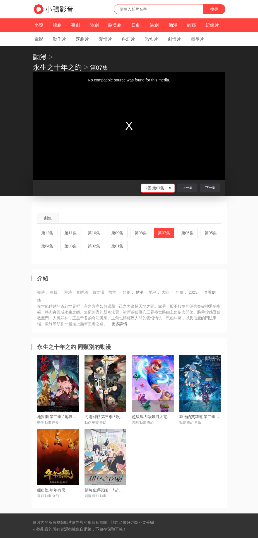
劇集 (48, 218)
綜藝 (191, 25)
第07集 (164, 233)
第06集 (187, 233)
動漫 (172, 25)
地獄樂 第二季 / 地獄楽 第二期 (63, 416)
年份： (181, 292)
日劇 (135, 25)
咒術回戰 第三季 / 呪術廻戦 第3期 (114, 416)
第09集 (117, 233)
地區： (154, 292)
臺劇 (75, 25)
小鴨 (38, 25)
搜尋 (214, 9)
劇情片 (174, 39)
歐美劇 (115, 25)
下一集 (210, 188)
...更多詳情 (117, 324)
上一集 (187, 188)
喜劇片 (82, 39)
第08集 (141, 233)
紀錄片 (212, 25)
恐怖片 (151, 39)
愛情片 (105, 39)
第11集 (70, 233)
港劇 (154, 25)
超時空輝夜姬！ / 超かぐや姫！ (112, 490)
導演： (43, 292)
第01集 (117, 246)
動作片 (59, 39)
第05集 (211, 233)
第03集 (70, 246)
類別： (128, 292)
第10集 (94, 233)
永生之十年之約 (57, 67)
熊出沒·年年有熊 (51, 490)
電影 (38, 39)
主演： (70, 292)
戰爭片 (197, 39)
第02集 (94, 246)
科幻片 (128, 39)
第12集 (47, 233)
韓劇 (57, 25)
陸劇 (94, 25)
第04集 (47, 246)
